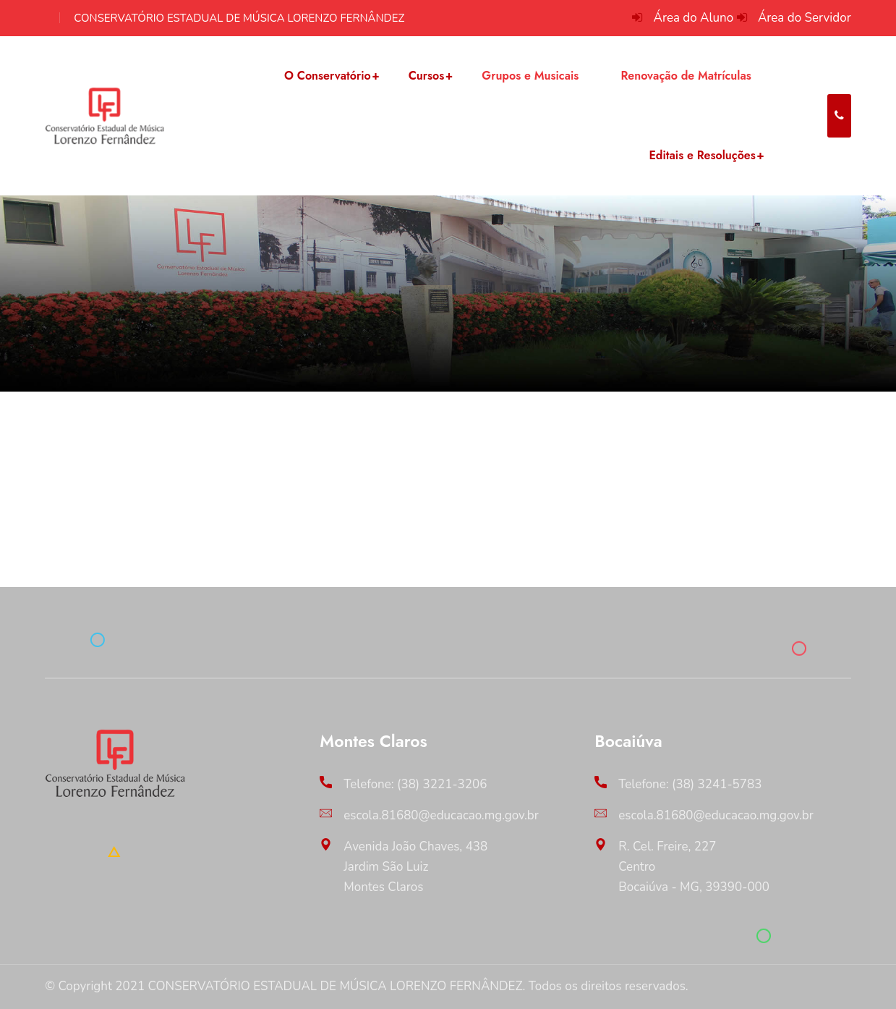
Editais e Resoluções (702, 155)
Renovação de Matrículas (685, 75)
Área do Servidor (804, 17)
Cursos (427, 75)
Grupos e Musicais (530, 75)
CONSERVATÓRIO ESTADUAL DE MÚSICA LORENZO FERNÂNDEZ (239, 18)
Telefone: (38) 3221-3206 (415, 784)
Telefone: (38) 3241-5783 (689, 784)
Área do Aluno (694, 17)
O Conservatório (327, 75)
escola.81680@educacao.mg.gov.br (441, 815)
